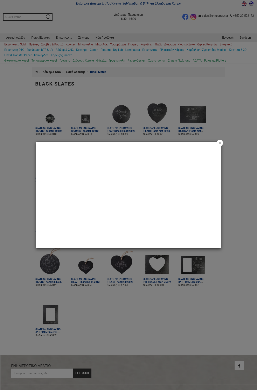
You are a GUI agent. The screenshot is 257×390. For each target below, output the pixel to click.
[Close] (220, 143)
